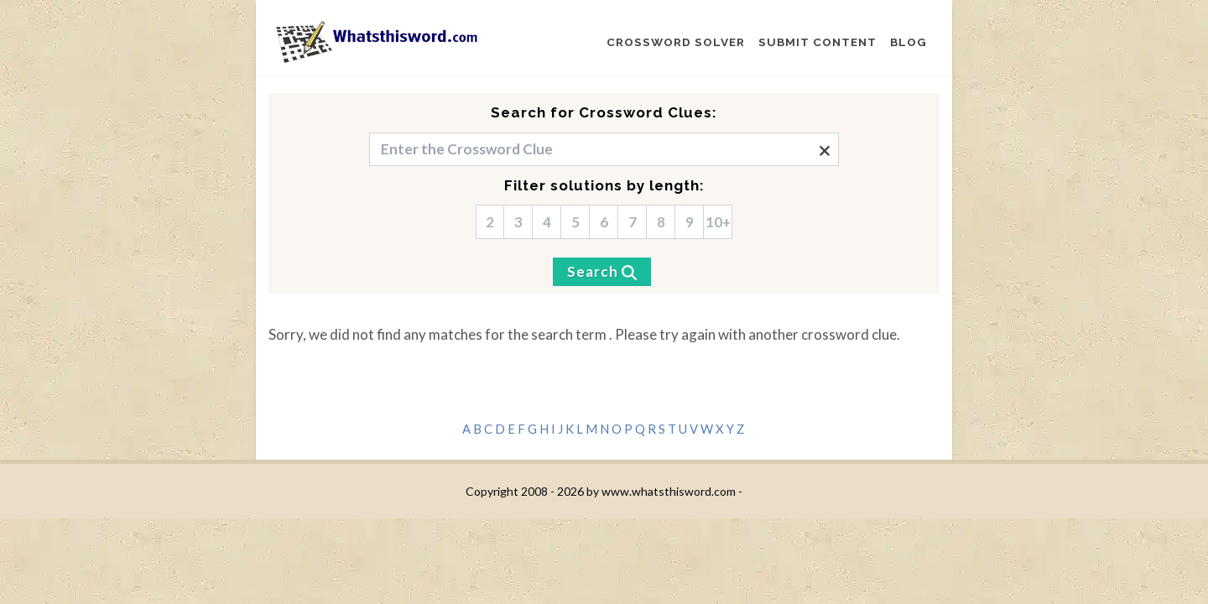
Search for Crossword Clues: (604, 112)
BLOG (908, 42)
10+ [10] (718, 222)
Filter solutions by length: (604, 185)
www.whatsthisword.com (668, 491)
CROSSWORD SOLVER (676, 42)
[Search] (602, 272)
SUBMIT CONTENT (817, 42)
